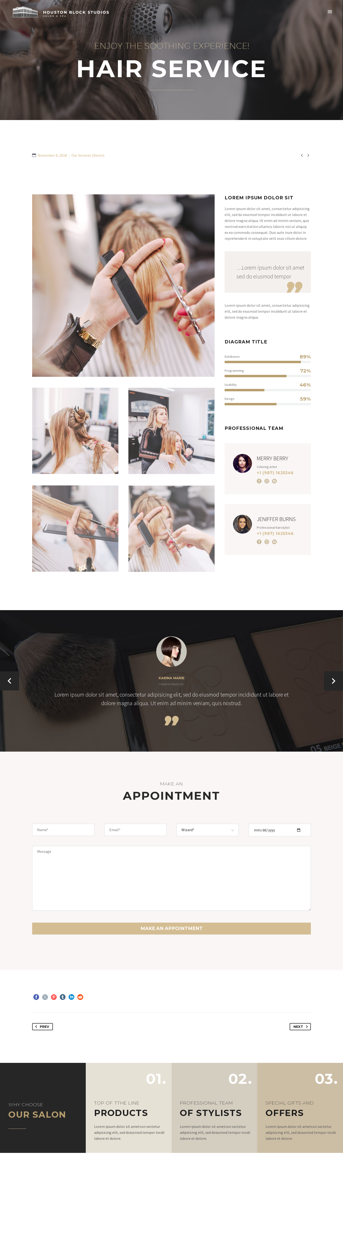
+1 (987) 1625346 (275, 473)
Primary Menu (330, 11)
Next (301, 1027)
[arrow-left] (9, 680)
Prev (41, 1027)
